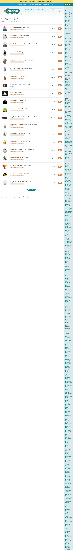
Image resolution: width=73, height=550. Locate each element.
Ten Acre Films (68, 491)
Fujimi (66, 542)
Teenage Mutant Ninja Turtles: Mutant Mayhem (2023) (68, 175)
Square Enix (68, 482)
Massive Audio (68, 428)
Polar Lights (68, 454)
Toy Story (67, 170)
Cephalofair (67, 529)
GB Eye (66, 389)
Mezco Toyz (67, 434)
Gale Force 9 (68, 388)
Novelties (41, 4)
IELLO (66, 407)
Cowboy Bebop (68, 297)
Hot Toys (67, 403)
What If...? (67, 223)
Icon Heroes (68, 404)
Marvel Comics (68, 307)
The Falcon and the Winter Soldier (68, 218)
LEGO (66, 322)
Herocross (67, 544)
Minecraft (67, 258)
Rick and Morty (68, 237)
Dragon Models (68, 540)
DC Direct (67, 367)
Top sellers (67, 84)
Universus (67, 509)
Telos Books (68, 490)
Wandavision (68, 222)
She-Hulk (67, 248)
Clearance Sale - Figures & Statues (68, 134)
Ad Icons (67, 320)
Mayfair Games (68, 430)
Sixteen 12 (67, 476)
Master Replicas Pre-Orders (68, 55)
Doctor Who (68, 228)
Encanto (67, 270)
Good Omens (68, 220)
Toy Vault (67, 495)
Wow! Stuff (67, 523)
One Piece (67, 286)
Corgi (66, 358)
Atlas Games (68, 343)
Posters (47, 4)
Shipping (27, 9)
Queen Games (68, 469)
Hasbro (67, 401)
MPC (66, 441)
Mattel (66, 427)
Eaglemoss (67, 377)
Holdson (67, 546)
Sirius (66, 475)
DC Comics (67, 309)
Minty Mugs (68, 438)
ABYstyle (67, 333)
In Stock (36, 1)
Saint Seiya (67, 301)
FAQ (31, 9)
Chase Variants (68, 107)
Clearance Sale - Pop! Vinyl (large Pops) (68, 118)
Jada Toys (67, 416)
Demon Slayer (68, 275)
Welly (66, 513)
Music (66, 319)
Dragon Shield (68, 375)
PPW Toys (67, 460)
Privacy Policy (15, 196)
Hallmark (67, 397)
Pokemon (67, 95)
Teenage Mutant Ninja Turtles (68, 245)
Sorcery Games (68, 480)
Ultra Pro (67, 502)
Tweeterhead (68, 501)
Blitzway (67, 349)
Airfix (66, 334)
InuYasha (67, 296)
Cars (36, 4)
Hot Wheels (67, 547)
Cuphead (67, 261)
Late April (31, 1)
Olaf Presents (68, 269)
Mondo (66, 439)
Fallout (66, 262)
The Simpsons (68, 241)
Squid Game (68, 227)
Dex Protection (68, 371)
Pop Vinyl (18, 4)
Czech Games (68, 363)
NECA (66, 88)
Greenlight (67, 394)
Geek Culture (68, 543)
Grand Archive (68, 393)
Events (39, 9)
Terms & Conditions (5, 196)
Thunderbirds (68, 242)
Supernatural (68, 235)
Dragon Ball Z (68, 277)
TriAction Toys (68, 497)
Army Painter (68, 340)
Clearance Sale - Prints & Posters (68, 130)
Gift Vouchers (68, 328)
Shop (34, 9)
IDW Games (67, 405)
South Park (67, 239)
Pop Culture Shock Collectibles (68, 457)
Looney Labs (68, 423)
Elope (66, 378)
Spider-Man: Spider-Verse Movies (68, 186)
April (27, 1)
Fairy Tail (67, 289)
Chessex (67, 356)
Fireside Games (68, 385)
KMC (66, 419)
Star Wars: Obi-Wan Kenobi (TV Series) (68, 202)
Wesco (66, 514)
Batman (67, 310)
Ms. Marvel (67, 204)
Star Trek (67, 238)
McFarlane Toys (68, 431)
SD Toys (67, 471)
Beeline (67, 525)
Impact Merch (68, 414)
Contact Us (45, 9)
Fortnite (67, 253)
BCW (66, 344)
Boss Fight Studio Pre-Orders (67, 51)
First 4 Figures (68, 386)
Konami (67, 420)
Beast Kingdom (68, 345)
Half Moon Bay (68, 396)
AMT (66, 336)
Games (32, 4)
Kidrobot (67, 418)
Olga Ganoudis (68, 446)
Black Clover (68, 287)
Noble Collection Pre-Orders (68, 64)
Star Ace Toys (68, 483)
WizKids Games (68, 521)
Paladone (67, 450)
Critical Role (68, 359)
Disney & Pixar (68, 267)
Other (51, 4)
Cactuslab (26, 197)
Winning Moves (68, 517)
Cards (28, 4)
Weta (66, 516)
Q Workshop (68, 524)
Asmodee (67, 341)
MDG (66, 433)
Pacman (67, 259)
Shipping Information (24, 196)
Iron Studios (68, 415)
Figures (24, 4)
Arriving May (68, 33)
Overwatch (67, 254)
